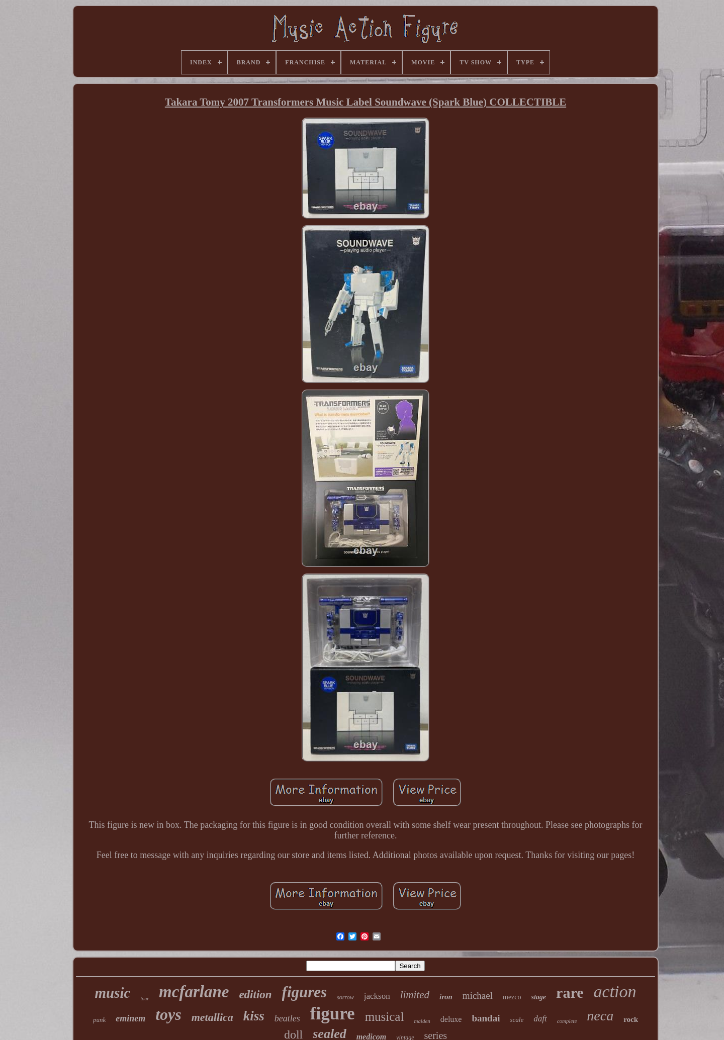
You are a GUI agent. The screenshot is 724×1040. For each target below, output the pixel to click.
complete (567, 1021)
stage (539, 997)
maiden (422, 1021)
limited (414, 995)
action (615, 991)
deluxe (451, 1019)
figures (304, 992)
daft (540, 1018)
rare (569, 992)
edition (255, 994)
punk (99, 1019)
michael (478, 995)
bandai (486, 1018)
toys (168, 1014)
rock (630, 1019)
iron (445, 997)
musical (384, 1016)
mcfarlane (194, 992)
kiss (253, 1015)
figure (332, 1013)
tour (144, 998)
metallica (212, 1017)
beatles (287, 1018)
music (113, 993)
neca (600, 1015)
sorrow (345, 997)
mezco (512, 997)
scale (516, 1019)
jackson (377, 996)
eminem (130, 1018)
